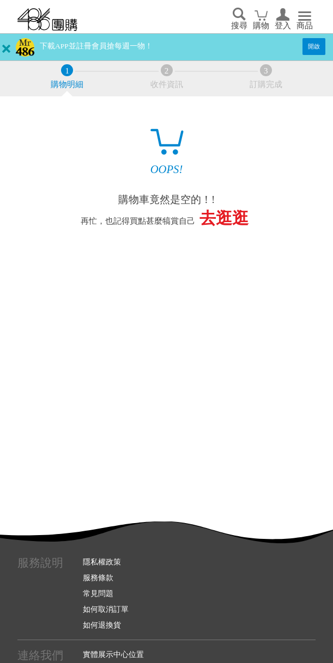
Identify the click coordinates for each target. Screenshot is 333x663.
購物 (261, 25)
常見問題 (98, 593)
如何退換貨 (102, 625)
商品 (304, 25)
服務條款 (98, 577)
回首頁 (47, 19)
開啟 (314, 46)
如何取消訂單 (106, 609)
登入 (283, 25)
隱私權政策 (102, 561)
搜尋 (239, 25)
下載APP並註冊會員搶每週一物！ (96, 46)
